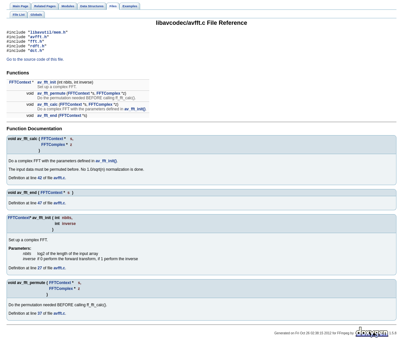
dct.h (36, 55)
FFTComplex (108, 98)
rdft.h (37, 50)
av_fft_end (47, 120)
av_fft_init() (135, 114)
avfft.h (38, 38)
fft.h (36, 44)
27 (40, 273)
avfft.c (59, 183)
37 (40, 318)
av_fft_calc (47, 109)
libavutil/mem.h (47, 33)
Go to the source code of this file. (35, 64)
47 (40, 208)
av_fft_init (46, 87)
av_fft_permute (51, 98)
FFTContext (20, 87)
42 (40, 183)
